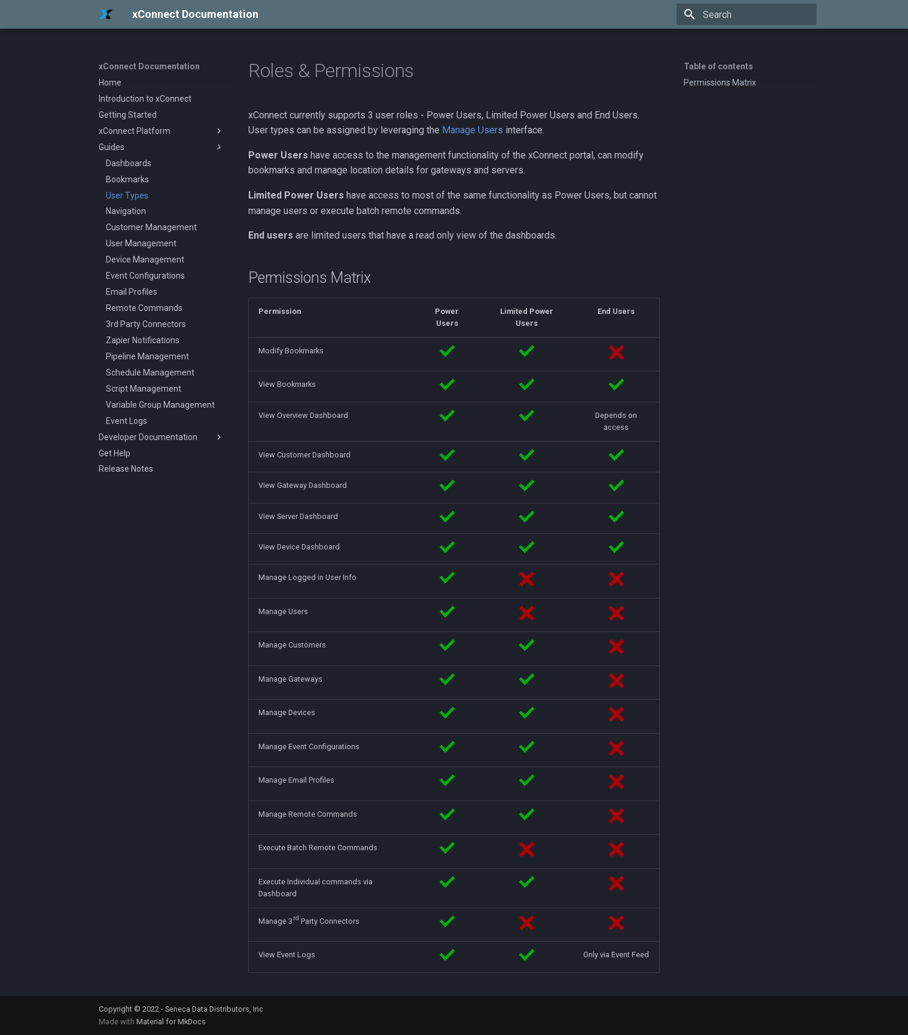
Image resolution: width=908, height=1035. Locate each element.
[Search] (746, 14)
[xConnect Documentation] (106, 14)
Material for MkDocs (171, 1021)
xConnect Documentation (149, 66)
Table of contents (718, 66)
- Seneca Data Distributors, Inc (212, 1009)
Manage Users (472, 130)
